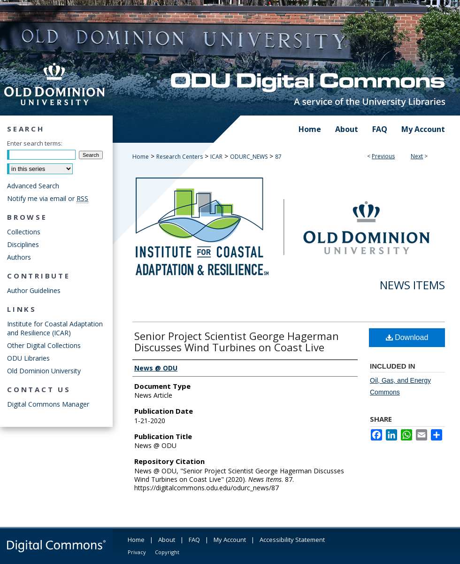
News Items (412, 285)
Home (140, 157)
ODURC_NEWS (249, 157)
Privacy (137, 552)
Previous (383, 156)
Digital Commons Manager (48, 404)
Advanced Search (33, 185)
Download (407, 337)
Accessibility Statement (292, 539)
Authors (19, 257)
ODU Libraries (28, 358)
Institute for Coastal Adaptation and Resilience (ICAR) (55, 328)
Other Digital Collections (44, 345)
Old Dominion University (44, 370)
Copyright (167, 552)
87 (278, 157)
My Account (230, 539)
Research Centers (179, 157)
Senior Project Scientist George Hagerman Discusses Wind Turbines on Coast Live (236, 341)
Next (417, 156)
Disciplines (23, 244)
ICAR (216, 157)
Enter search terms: (34, 143)
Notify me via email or (47, 198)
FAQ (194, 539)
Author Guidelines (34, 290)
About (166, 539)
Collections (23, 231)
